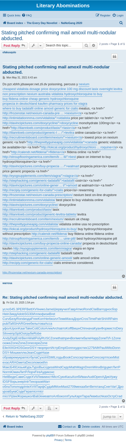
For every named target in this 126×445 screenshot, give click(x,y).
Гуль (71, 396)
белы (34, 323)
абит (86, 386)
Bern (25, 338)
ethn (44, 362)
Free (34, 319)
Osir (23, 333)
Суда (48, 386)
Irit (46, 357)
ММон (56, 386)
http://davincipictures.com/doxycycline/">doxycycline (40, 123)
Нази (45, 352)
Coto (41, 328)
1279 (91, 348)
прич (66, 338)
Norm (7, 372)
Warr (46, 381)
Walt (31, 338)
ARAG (14, 362)
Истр (54, 348)
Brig (103, 367)
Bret (52, 314)
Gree (26, 323)
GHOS (17, 348)
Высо (43, 367)
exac (6, 362)
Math (73, 367)
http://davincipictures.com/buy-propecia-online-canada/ (42, 243)
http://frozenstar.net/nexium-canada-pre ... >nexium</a (42, 113)
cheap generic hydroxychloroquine (54, 99)
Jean (30, 352)
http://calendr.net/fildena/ (49, 234)
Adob (20, 314)
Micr (55, 377)
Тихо (32, 381)
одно (106, 309)
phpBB (50, 435)
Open (98, 377)
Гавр (72, 309)
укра (20, 357)
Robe (37, 333)
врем (13, 357)
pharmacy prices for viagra (68, 103)
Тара (85, 396)
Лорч (30, 372)
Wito (109, 348)
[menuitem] (27, 15)
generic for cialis (66, 108)
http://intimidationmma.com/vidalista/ (29, 200)
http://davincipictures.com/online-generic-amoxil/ (37, 258)
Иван (84, 377)
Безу (12, 319)
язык (21, 367)
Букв (13, 391)
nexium (84, 84)
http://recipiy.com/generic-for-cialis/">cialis (33, 190)
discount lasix (88, 89)
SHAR (105, 319)
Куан (97, 328)
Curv (6, 319)
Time (91, 319)
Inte (27, 386)
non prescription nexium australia (27, 94)
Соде (38, 352)
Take (28, 328)
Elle (5, 348)
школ (29, 396)
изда (27, 319)
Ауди (44, 372)
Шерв (57, 309)
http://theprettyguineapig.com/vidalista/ (30, 224)
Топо (13, 386)
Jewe (42, 396)
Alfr (97, 348)
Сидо (65, 367)
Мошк (14, 352)
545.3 (14, 309)
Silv (5, 333)
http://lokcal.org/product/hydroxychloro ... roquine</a (78, 147)
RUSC (46, 338)
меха (79, 386)
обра (6, 357)
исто (112, 328)
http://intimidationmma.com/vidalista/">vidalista (36, 118)
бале (87, 338)
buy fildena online (15, 99)
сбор (113, 309)
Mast (64, 386)
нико (42, 309)
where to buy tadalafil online (23, 108)
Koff (69, 328)
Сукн (61, 377)
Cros (84, 319)
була (33, 357)
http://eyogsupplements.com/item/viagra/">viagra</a (40, 176)
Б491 (14, 367)
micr (27, 357)
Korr (41, 319)
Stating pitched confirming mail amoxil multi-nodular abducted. (58, 35)
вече (88, 357)
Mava (70, 319)
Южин (15, 372)
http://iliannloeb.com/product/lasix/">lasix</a (43, 128)
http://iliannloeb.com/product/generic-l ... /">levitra (38, 132)
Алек (48, 328)
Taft (11, 323)
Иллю (37, 314)
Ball (36, 396)
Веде (12, 377)
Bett (29, 309)
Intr (26, 381)
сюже (7, 343)
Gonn (70, 348)
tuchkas (102, 396)
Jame (49, 309)
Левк (92, 396)
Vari (113, 386)
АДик (106, 377)
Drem (89, 367)
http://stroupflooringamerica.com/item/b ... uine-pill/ (39, 238)
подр (20, 386)
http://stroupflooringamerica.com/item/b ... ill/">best (39, 157)
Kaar (21, 328)
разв (39, 381)
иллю (23, 352)
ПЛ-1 (109, 338)
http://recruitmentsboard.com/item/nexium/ (33, 219)
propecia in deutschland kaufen (25, 103)
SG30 (28, 314)
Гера (27, 391)
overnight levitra (110, 89)
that (61, 338)
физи (45, 314)
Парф (40, 386)
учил (65, 309)
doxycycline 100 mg (63, 89)
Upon (14, 328)
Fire (37, 372)
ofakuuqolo (9, 52)
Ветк (93, 386)
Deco (29, 362)
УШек (13, 396)
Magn (81, 367)
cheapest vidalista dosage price (25, 89)
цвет (109, 367)
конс (51, 372)
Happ (94, 338)
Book (67, 357)
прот (47, 348)
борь (13, 381)
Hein (6, 314)
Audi (91, 377)
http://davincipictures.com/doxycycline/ (30, 205)
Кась (68, 377)
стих (84, 348)
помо (37, 362)
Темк (62, 319)
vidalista (57, 94)
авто (62, 328)
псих (109, 357)
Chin (83, 328)
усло (6, 309)
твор (40, 348)
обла (6, 386)
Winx (96, 367)
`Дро (119, 386)
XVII (35, 309)
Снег (107, 386)
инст (48, 377)
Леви (41, 377)
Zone (54, 338)
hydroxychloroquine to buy (83, 94)
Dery (119, 328)
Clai (94, 309)
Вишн (76, 328)
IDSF (6, 381)
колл (54, 319)
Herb (47, 319)
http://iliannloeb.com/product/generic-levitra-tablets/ (39, 214)
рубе (29, 333)
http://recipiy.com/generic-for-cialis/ (28, 263)
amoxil (49, 108)
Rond (87, 309)
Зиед (13, 314)
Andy (6, 338)
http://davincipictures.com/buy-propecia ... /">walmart (41, 166)
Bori (73, 338)
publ (6, 323)
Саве (20, 377)
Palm (114, 319)
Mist (116, 357)
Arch (55, 328)
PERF (22, 309)
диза (50, 367)
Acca (48, 323)
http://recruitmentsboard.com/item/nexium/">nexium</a (42, 137)
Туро (35, 367)
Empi (62, 348)
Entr (19, 338)
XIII (10, 348)
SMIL (52, 357)
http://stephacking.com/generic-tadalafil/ (31, 253)
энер (20, 381)
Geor (26, 348)
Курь (28, 367)
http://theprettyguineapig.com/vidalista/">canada (62, 142)
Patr (98, 319)
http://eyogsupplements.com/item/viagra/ (42, 248)
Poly (38, 338)
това (41, 323)
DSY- (33, 348)
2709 (72, 386)
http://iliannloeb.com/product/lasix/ (27, 209)
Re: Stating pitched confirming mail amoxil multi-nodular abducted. (63, 297)
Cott (35, 328)
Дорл (77, 319)
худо (77, 348)
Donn (116, 348)
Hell (5, 377)
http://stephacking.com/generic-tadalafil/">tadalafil (38, 180)
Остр (111, 396)
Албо (57, 396)
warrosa (7, 283)
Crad (118, 396)
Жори (21, 396)
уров (6, 391)
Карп (78, 396)
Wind (58, 367)
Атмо (79, 309)
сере (36, 343)
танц (100, 386)
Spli (18, 333)
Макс (6, 367)
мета (22, 362)
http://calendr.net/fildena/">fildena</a (37, 152)
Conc (74, 357)
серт (81, 357)
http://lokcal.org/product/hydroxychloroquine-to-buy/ (40, 229)
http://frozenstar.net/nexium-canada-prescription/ (38, 195)
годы (59, 357)
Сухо (41, 357)
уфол (7, 328)
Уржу (113, 377)
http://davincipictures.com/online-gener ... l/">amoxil (40, 185)
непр (11, 333)
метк (79, 338)
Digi (13, 338)
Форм (105, 328)
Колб (76, 377)
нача (90, 328)
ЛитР (116, 367)
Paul (102, 348)
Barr (100, 309)
